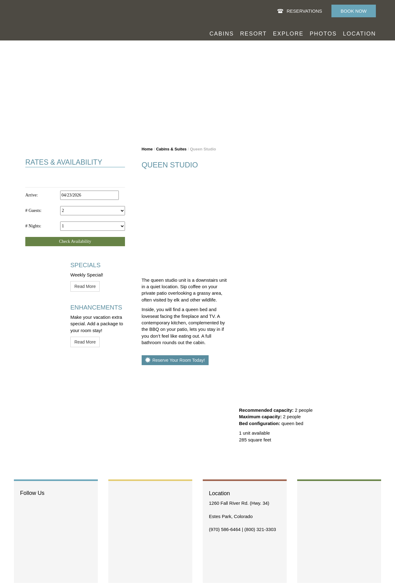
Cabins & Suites (171, 149)
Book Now (354, 11)
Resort (253, 34)
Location (359, 34)
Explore (288, 34)
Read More (85, 286)
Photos (323, 34)
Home (147, 149)
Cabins (222, 34)
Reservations (304, 11)
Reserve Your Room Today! (178, 360)
